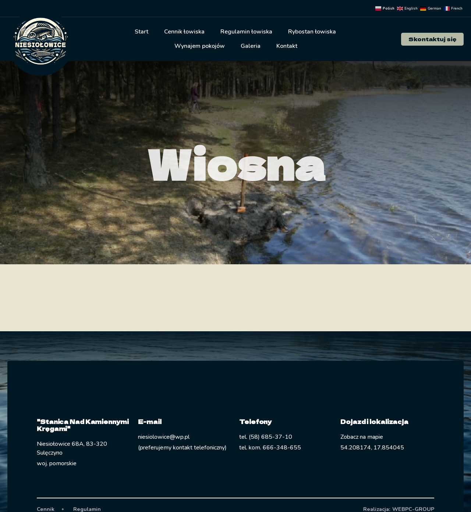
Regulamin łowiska (246, 32)
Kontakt (286, 46)
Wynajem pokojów (199, 46)
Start (141, 32)
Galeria (251, 46)
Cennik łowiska (184, 32)
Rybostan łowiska (312, 32)
